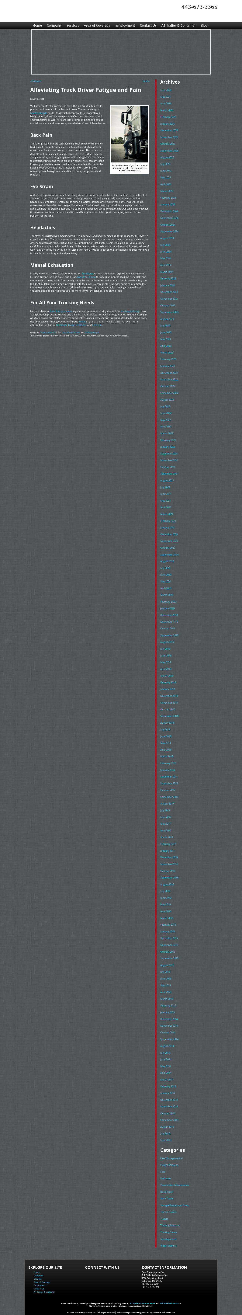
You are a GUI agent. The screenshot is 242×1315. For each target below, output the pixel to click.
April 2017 (165, 830)
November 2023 (169, 298)
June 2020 (165, 574)
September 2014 (169, 1039)
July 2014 (165, 1052)
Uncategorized (168, 1239)
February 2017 (168, 844)
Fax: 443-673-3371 (150, 1286)
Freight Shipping (169, 1165)
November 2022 (169, 379)
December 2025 (169, 130)
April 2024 (165, 265)
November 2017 (169, 783)
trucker (77, 332)
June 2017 (165, 817)
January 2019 (167, 689)
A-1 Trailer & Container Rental (142, 1303)
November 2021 (169, 460)
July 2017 (165, 810)
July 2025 (165, 164)
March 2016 (166, 918)
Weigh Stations (168, 1245)
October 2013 (167, 1113)
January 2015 (167, 1012)
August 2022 (167, 399)
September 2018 (169, 716)
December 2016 (169, 857)
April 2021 (165, 507)
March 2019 (166, 675)
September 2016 (169, 877)
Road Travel (166, 1191)
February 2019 (168, 682)
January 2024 (167, 285)
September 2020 (169, 554)
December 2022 (169, 372)
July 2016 (165, 891)
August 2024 (167, 238)
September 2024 (169, 231)
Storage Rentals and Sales (174, 1205)
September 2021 (169, 473)
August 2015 (167, 965)
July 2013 (165, 1133)
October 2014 (167, 1032)
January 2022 (167, 446)
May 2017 (165, 823)
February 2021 (168, 521)
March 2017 (166, 837)
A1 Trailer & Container (178, 25)
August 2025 (167, 157)
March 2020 (166, 595)
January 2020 (167, 608)
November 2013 (169, 1106)
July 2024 (165, 244)
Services (73, 25)
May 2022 (165, 420)
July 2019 (165, 648)
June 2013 (165, 1140)
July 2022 (165, 406)
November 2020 (169, 541)
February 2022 (168, 440)
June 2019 (165, 655)
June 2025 (165, 170)
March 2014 (166, 1079)
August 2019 (167, 642)
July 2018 (165, 729)
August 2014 (167, 1046)
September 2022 (169, 393)
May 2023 (165, 339)
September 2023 (169, 312)
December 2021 (169, 453)
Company (54, 25)
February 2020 (168, 601)
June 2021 (165, 494)
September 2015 (169, 958)
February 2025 (168, 197)
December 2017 (169, 776)
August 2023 (167, 319)
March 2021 (166, 514)
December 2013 (169, 1099)
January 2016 (167, 931)
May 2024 (165, 258)
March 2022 (166, 433)
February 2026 (168, 117)
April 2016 (165, 911)
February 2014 (168, 1086)
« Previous (35, 81)
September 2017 (169, 796)
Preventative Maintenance (174, 1185)
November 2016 (169, 864)
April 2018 (165, 749)
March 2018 (166, 756)
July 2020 (165, 568)
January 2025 (167, 204)
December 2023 (169, 292)
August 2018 (167, 722)
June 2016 (165, 897)
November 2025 (169, 137)
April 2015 (165, 992)
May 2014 (165, 1066)
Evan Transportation (171, 1158)
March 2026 (166, 110)
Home (37, 25)
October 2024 (167, 224)
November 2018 (169, 702)
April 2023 (165, 345)
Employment (125, 25)
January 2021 (167, 527)
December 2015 (169, 938)
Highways (165, 1178)
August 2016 (167, 884)
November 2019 (169, 622)
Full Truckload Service (169, 1303)
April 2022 (165, 426)
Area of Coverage (97, 25)
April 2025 (165, 184)
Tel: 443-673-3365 (150, 1283)
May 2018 (165, 743)
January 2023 (167, 366)
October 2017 (167, 790)
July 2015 (165, 971)
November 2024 (169, 218)
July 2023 (165, 325)
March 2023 (166, 352)
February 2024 (168, 278)
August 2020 (167, 561)
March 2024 (166, 271)
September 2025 (169, 150)
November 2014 (169, 1025)
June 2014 (165, 1059)
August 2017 (167, 803)
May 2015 (165, 985)
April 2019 (165, 669)
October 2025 (167, 143)
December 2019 (169, 615)
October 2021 (167, 467)
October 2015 (167, 951)
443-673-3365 (199, 7)
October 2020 (167, 547)
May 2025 (165, 177)
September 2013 (169, 1120)
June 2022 (165, 413)
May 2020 (165, 581)
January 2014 (167, 1093)
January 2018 (167, 770)
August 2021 (167, 480)
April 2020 (165, 588)
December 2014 (169, 1019)
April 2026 (165, 103)
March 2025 (166, 191)
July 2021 (165, 487)
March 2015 (166, 998)
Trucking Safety (168, 1232)
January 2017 (167, 850)
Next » (146, 81)
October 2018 (167, 709)
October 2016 (167, 871)
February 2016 (168, 924)
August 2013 (167, 1126)
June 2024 (165, 251)
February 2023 (168, 359)
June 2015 (165, 978)
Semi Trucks (166, 1198)
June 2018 (165, 736)
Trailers (164, 1218)
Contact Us (148, 25)
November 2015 (169, 945)
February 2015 (168, 1005)
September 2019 (169, 635)
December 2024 (169, 211)
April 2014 (165, 1072)
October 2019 (167, 628)
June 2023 (165, 332)
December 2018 (169, 696)
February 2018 (168, 763)
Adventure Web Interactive (163, 1312)
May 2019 (165, 662)
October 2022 (167, 386)
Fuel (162, 1171)
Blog (204, 25)
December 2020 (169, 534)
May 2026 (165, 96)
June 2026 (165, 90)
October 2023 (167, 305)
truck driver (67, 332)
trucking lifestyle (92, 332)
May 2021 (165, 500)
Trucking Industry (47, 332)
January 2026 (167, 123)
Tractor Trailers (168, 1212)
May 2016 (165, 904)
